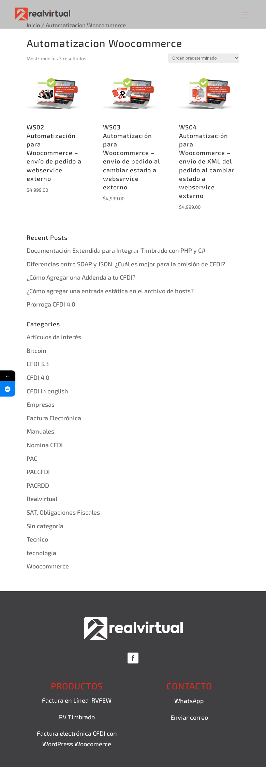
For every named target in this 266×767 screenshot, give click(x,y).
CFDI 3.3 (38, 363)
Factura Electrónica (54, 418)
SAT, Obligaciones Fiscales (63, 512)
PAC (32, 458)
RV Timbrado (77, 717)
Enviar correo (189, 717)
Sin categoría (45, 526)
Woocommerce (48, 566)
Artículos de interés (54, 337)
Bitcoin (36, 350)
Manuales (40, 431)
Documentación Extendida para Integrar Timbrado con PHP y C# (116, 250)
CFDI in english (47, 391)
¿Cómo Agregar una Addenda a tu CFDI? (81, 277)
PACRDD (38, 485)
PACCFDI (38, 471)
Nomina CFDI (45, 445)
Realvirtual (42, 498)
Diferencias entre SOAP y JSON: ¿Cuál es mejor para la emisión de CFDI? (126, 264)
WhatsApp (189, 700)
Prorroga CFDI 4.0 (51, 304)
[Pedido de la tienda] (203, 58)
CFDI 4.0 (38, 377)
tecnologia (41, 553)
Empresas (41, 404)
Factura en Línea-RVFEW (77, 700)
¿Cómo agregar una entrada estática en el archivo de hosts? (110, 291)
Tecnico (37, 539)
